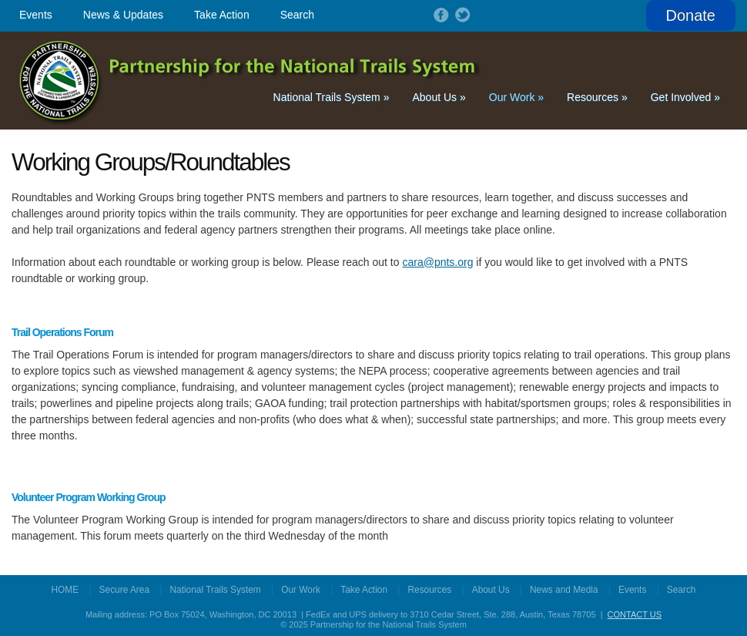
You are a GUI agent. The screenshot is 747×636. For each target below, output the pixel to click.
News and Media (564, 589)
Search (297, 14)
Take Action (222, 14)
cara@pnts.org (437, 262)
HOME (65, 589)
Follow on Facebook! (440, 14)
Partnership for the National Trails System (251, 81)
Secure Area (124, 589)
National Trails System (331, 97)
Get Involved (685, 97)
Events (35, 14)
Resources (597, 97)
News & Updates (123, 14)
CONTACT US (635, 614)
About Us (438, 97)
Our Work (516, 97)
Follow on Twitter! (461, 14)
